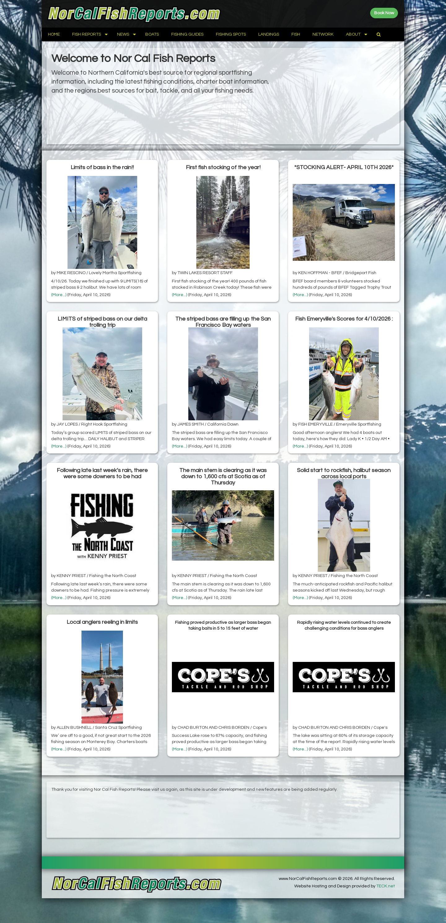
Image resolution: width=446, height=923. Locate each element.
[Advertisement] (340, 96)
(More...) (58, 295)
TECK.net (385, 886)
